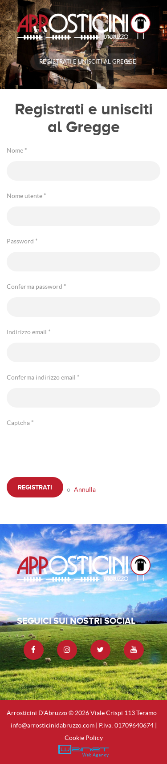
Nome (17, 150)
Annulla (85, 489)
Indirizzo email (29, 332)
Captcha (20, 422)
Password (22, 241)
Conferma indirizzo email (43, 377)
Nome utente (26, 195)
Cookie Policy (84, 737)
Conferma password (36, 286)
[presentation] (74, 450)
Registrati (35, 487)
